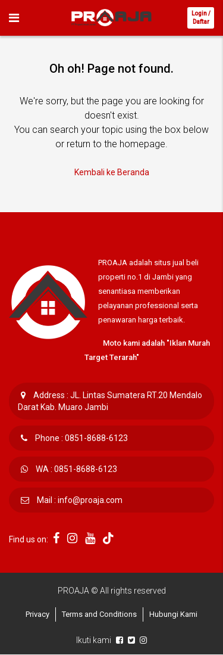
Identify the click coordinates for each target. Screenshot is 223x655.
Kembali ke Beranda (111, 172)
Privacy (37, 614)
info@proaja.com (90, 500)
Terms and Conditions (99, 614)
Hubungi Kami (173, 614)
